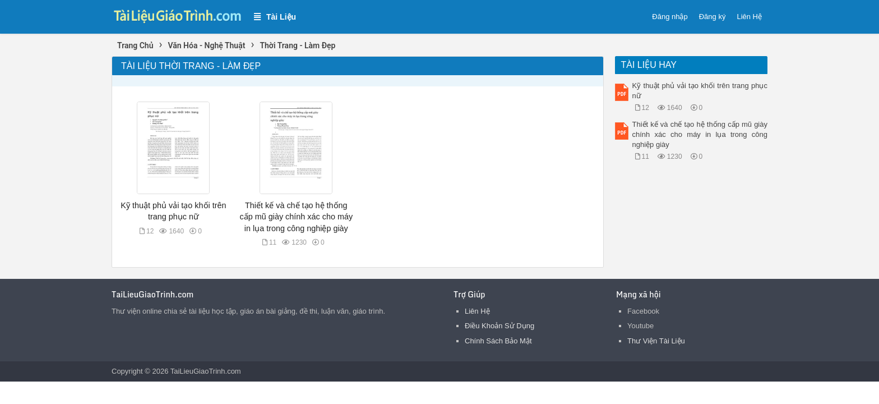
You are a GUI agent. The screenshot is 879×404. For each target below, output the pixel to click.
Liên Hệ (749, 16)
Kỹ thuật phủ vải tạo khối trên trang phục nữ (700, 90)
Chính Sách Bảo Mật (498, 341)
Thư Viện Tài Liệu (656, 341)
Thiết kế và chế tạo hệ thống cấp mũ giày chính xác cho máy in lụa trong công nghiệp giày (296, 216)
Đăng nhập (669, 16)
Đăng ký (712, 16)
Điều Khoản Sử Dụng (499, 326)
